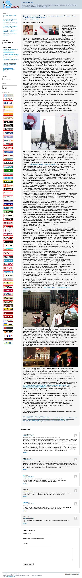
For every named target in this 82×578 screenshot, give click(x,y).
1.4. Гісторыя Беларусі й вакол (43, 417)
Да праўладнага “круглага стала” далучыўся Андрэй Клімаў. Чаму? (9, 64)
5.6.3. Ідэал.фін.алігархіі (34, 420)
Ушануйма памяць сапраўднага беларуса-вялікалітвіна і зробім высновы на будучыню (10, 56)
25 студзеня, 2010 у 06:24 (28, 518)
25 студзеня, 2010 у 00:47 (28, 503)
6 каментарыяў (35, 19)
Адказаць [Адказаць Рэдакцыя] (25, 510)
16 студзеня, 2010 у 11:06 (28, 476)
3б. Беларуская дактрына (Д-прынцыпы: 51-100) (10, 27)
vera (24, 475)
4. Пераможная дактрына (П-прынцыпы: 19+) (10, 34)
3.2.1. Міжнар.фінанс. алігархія (34, 419)
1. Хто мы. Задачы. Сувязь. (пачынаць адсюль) (9, 16)
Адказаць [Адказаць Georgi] (25, 496)
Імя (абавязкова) (27, 533)
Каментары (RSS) (75, 574)
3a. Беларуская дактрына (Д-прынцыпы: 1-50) (10, 23)
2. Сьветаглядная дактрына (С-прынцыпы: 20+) (10, 20)
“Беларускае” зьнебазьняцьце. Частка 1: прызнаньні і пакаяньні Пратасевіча (10, 51)
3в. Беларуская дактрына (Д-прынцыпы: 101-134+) (10, 30)
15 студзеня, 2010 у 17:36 (28, 435)
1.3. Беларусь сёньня (32, 417)
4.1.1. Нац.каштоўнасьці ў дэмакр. (57, 419)
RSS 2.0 (63, 420)
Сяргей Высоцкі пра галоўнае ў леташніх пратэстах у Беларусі (10, 60)
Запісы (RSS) (68, 574)
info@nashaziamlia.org (10, 576)
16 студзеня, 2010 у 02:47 (28, 459)
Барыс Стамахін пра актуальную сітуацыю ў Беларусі (8, 69)
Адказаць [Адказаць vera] (25, 483)
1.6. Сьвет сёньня (54, 417)
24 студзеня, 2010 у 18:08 (28, 490)
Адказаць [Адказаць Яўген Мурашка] (25, 452)
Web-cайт (25, 543)
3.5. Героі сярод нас (45, 419)
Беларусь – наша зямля (10, 4)
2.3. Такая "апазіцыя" (63, 417)
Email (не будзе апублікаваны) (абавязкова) (33, 538)
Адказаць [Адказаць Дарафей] (25, 469)
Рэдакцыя (25, 502)
